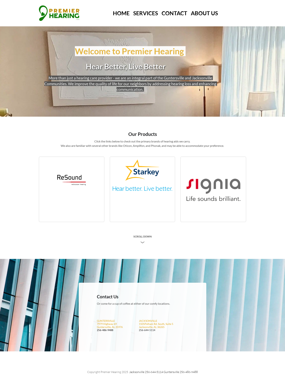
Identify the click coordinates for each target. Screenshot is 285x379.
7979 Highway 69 (107, 323)
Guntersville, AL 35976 (110, 326)
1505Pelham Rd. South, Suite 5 (156, 323)
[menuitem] (121, 13)
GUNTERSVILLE (106, 320)
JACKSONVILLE (148, 320)
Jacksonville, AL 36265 (151, 326)
